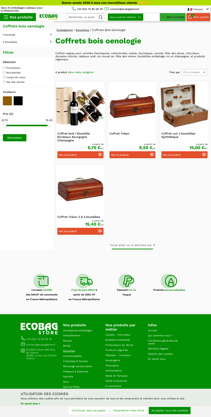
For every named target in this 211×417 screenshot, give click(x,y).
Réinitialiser (14, 140)
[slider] (4, 128)
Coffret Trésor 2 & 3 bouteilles (78, 221)
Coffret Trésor (119, 137)
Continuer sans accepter (89, 411)
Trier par (174, 76)
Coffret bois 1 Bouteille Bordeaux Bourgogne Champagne (73, 141)
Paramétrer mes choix (128, 411)
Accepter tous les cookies (170, 411)
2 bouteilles (10, 44)
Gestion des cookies (162, 360)
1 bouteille (9, 37)
